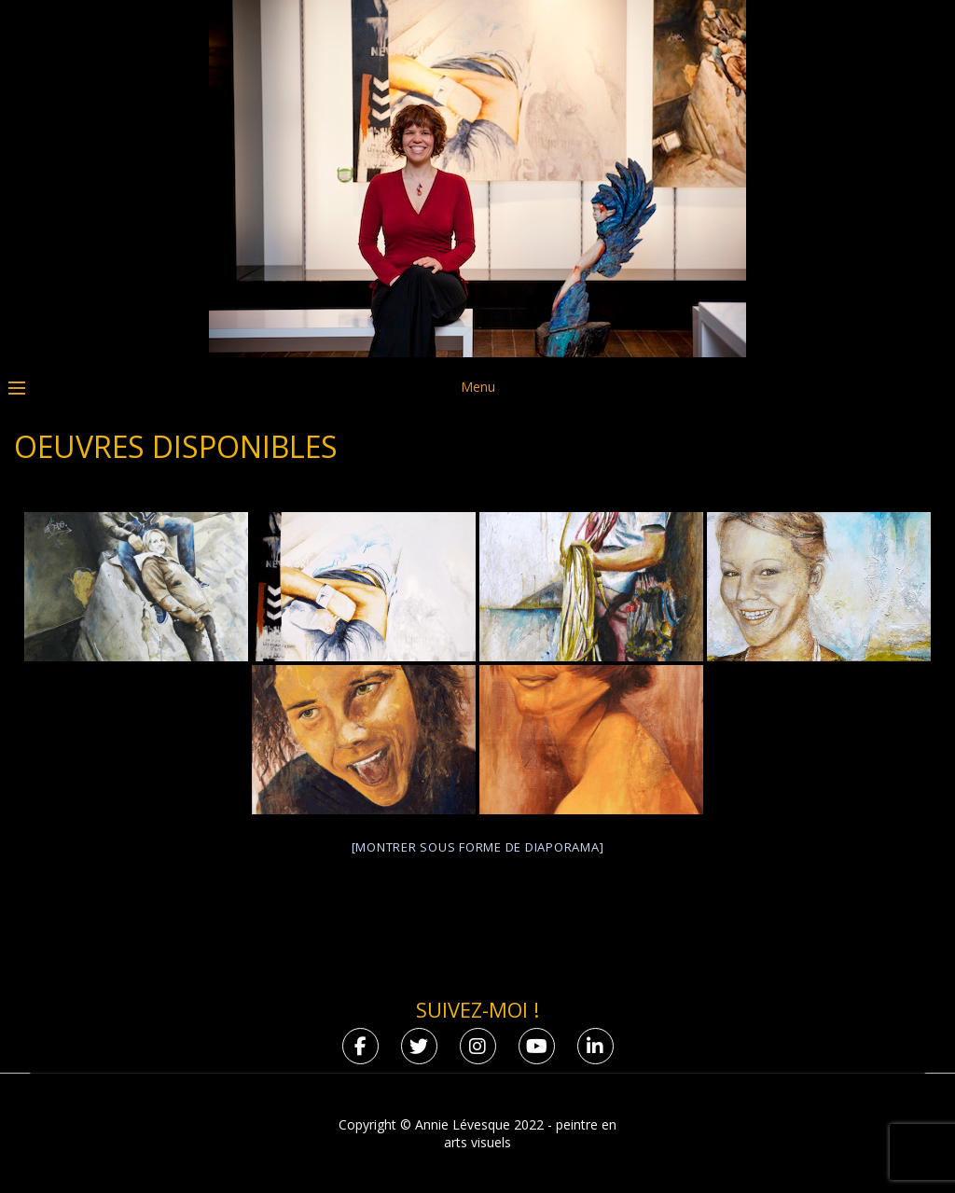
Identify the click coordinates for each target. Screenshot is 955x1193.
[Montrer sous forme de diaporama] (478, 847)
